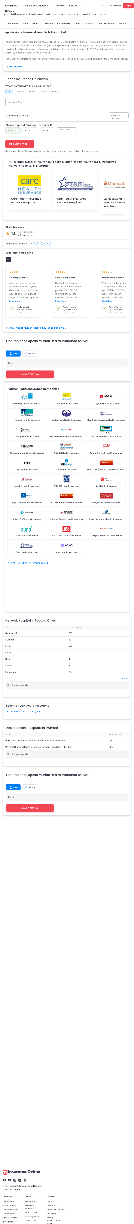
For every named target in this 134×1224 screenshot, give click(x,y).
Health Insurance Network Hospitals (90, 810)
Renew (60, 5)
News (9, 11)
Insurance (12, 5)
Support (75, 5)
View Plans (30, 374)
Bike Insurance (9, 886)
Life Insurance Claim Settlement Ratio (18, 1028)
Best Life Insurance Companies (15, 1037)
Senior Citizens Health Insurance (65, 1012)
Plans (25, 23)
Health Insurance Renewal (108, 802)
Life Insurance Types (10, 1024)
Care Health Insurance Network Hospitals (26, 200)
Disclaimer (51, 894)
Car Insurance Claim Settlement (16, 1003)
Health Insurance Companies (16, 802)
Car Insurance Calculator (13, 987)
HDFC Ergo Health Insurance (65, 826)
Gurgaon (10, 600)
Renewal (49, 23)
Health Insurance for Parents (76, 806)
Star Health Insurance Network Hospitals (71, 200)
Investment (8, 903)
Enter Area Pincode (116, 117)
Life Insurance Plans (10, 1041)
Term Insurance (10, 899)
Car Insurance (9, 882)
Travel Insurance (10, 911)
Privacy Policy (31, 882)
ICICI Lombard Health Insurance (18, 830)
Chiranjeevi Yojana (90, 830)
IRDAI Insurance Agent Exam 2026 (66, 1041)
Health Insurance (10, 794)
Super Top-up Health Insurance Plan (51, 802)
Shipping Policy (32, 897)
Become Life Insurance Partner (65, 1033)
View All (124, 638)
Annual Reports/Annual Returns (54, 902)
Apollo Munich (12, 23)
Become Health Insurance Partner (66, 1028)
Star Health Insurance (13, 826)
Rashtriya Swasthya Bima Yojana (53, 830)
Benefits (36, 23)
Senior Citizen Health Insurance (44, 806)
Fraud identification (56, 890)
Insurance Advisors (38, 5)
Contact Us (52, 882)
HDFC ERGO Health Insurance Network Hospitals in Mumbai (35, 701)
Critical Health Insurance (62, 999)
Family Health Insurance (14, 806)
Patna (8, 613)
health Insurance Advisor (91, 798)
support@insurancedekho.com (26, 867)
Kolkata (9, 626)
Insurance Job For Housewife (64, 1045)
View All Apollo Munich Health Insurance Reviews (36, 327)
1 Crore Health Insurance (78, 794)
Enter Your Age (15, 102)
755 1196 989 (14, 870)
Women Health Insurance (105, 806)
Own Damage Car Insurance (14, 999)
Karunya (45, 834)
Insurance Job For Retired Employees (68, 1053)
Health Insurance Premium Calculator (111, 794)
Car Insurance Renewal (12, 983)
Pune (8, 606)
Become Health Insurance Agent (23, 672)
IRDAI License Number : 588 (96, 1068)
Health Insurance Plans (33, 794)
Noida (8, 619)
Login (128, 5)
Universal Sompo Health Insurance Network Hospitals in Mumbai (38, 707)
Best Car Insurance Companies (15, 1007)
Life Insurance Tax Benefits (13, 1045)
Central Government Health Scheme (20, 834)
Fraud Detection (32, 893)
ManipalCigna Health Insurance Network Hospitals (117, 202)
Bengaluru (10, 632)
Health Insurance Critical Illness (18, 798)
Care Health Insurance (37, 826)
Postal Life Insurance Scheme (14, 1020)
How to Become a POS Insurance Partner (69, 1037)
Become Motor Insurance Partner (66, 1024)
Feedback (51, 886)
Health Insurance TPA (82, 802)
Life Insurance (9, 894)
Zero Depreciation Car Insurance (16, 991)
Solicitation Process (55, 908)
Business (7, 907)
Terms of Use (30, 901)
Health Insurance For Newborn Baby (52, 810)
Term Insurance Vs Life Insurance (16, 1033)
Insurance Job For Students (63, 1049)
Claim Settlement (106, 23)
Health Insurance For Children (17, 810)
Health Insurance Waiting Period (18, 815)
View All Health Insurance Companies (27, 562)
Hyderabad (11, 593)
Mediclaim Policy (55, 794)
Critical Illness (63, 23)
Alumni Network (54, 912)
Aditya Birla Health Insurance (95, 826)
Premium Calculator (84, 23)
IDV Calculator (8, 995)
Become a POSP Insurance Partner (66, 1020)
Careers (50, 916)
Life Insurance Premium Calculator (17, 1049)
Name (11, 363)
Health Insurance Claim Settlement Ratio (56, 798)
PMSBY (75, 830)
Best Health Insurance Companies (66, 987)
